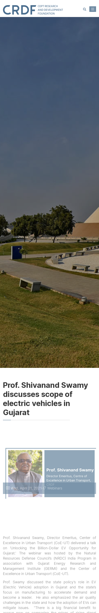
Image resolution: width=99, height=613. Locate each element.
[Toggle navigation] (92, 9)
